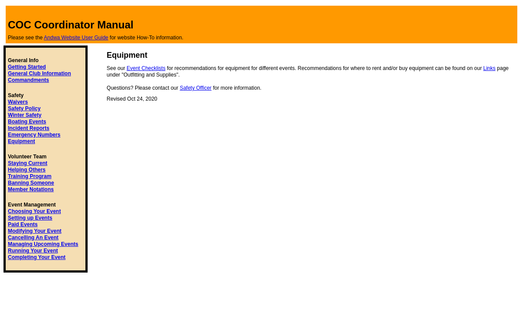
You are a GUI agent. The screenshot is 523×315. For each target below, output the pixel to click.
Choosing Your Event (34, 211)
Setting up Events (30, 218)
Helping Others (27, 170)
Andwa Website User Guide (76, 38)
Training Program (29, 176)
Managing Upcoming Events (43, 244)
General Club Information (39, 73)
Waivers (18, 102)
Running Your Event (33, 251)
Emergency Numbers (34, 135)
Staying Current (27, 163)
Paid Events (23, 224)
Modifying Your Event (34, 231)
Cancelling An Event (33, 237)
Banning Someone (31, 183)
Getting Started (27, 67)
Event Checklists (146, 68)
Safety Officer (195, 88)
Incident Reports (28, 128)
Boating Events (27, 122)
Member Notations (31, 189)
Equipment (21, 141)
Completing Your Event (37, 257)
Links (489, 68)
